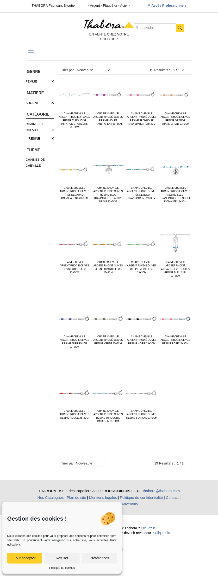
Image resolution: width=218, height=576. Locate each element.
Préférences (99, 558)
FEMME (31, 81)
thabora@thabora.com (161, 491)
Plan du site (76, 497)
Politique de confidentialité (141, 497)
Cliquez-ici (148, 528)
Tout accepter (25, 558)
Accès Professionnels (167, 5)
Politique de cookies (62, 568)
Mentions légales (103, 497)
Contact (172, 497)
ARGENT (32, 103)
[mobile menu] (31, 51)
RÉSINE (34, 138)
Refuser (62, 558)
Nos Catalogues (50, 497)
